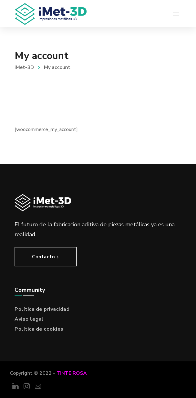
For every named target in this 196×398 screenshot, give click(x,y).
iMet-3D (24, 67)
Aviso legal (29, 319)
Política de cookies (39, 329)
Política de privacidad (42, 309)
